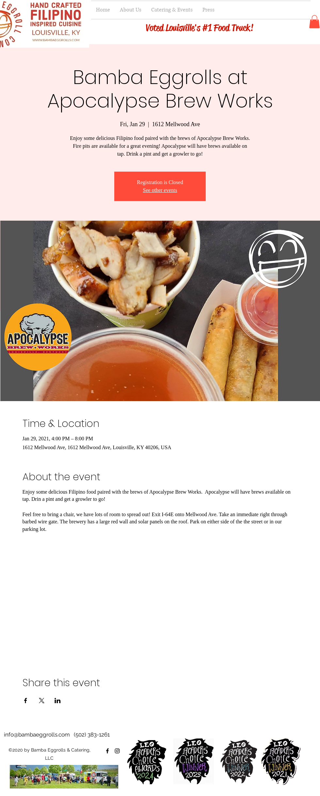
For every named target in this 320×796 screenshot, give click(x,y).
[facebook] (107, 751)
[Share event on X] (42, 700)
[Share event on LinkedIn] (58, 700)
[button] (314, 21)
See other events (160, 190)
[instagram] (117, 751)
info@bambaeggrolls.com (37, 734)
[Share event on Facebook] (26, 700)
